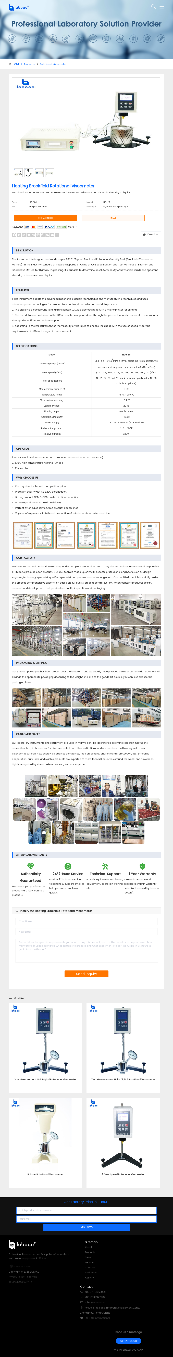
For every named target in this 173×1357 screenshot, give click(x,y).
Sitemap (32, 1276)
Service (89, 1262)
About (88, 1247)
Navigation (91, 1272)
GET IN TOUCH (128, 1341)
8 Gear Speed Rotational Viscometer (123, 1174)
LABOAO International (97, 1318)
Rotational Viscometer (53, 64)
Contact (90, 1267)
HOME (17, 64)
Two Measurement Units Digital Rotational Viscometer (123, 1079)
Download (151, 234)
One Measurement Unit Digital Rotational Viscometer (45, 1079)
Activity (89, 1277)
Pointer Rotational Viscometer (45, 1174)
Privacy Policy (16, 1276)
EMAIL (113, 218)
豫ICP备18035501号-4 (20, 1282)
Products (29, 64)
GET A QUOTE (46, 218)
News (88, 1257)
